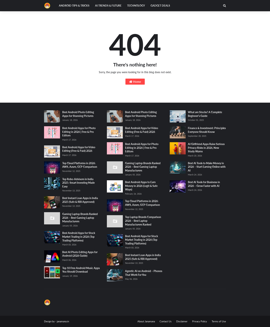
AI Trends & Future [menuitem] (108, 5)
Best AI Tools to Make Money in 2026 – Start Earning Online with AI (207, 167)
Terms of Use (219, 321)
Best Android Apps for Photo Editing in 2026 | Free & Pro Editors (79, 131)
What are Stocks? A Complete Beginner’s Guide (205, 114)
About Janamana (146, 321)
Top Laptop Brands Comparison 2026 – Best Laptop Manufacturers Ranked (143, 220)
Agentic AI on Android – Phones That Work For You (143, 272)
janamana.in (63, 321)
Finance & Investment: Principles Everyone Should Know (207, 129)
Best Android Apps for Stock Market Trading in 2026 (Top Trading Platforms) (78, 236)
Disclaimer (182, 321)
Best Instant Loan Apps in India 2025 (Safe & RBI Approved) (80, 199)
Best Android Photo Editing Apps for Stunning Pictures (78, 114)
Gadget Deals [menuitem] (160, 5)
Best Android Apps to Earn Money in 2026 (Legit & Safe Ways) (141, 185)
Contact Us (166, 321)
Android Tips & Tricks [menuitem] (74, 5)
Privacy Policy (199, 321)
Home (135, 81)
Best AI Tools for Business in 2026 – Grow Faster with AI (204, 183)
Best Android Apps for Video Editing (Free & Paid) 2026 (78, 149)
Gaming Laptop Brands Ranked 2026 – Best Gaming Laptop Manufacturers (80, 217)
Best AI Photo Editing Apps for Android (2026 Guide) (80, 253)
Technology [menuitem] (136, 5)
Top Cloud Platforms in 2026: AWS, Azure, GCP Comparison (79, 165)
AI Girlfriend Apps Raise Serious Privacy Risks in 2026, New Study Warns (206, 147)
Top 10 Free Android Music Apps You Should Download (81, 269)
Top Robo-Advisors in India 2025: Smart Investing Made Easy (78, 182)
